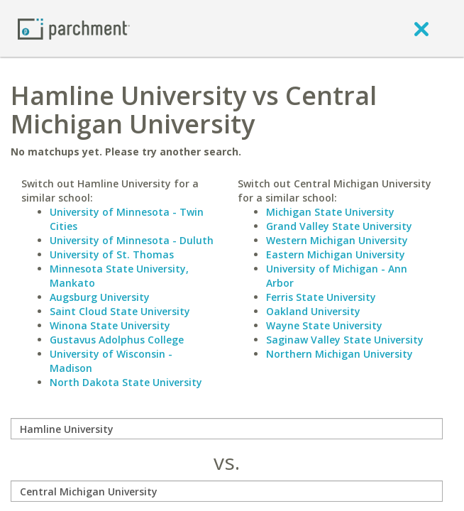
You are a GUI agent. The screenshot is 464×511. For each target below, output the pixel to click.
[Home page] (74, 28)
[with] (227, 491)
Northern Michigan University (339, 354)
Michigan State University (330, 212)
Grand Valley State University (339, 226)
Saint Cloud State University (120, 311)
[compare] (227, 428)
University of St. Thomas (112, 254)
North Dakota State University (126, 382)
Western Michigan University (337, 240)
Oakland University (313, 311)
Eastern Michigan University (335, 254)
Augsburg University (100, 297)
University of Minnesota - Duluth (132, 240)
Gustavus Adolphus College (117, 339)
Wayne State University (324, 325)
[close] (421, 28)
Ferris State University (321, 297)
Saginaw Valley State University (345, 339)
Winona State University (110, 325)
